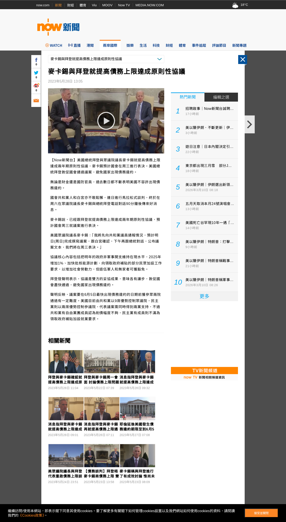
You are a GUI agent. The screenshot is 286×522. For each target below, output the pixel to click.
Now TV (124, 5)
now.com (42, 5)
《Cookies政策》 (31, 515)
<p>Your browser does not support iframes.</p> (204, 334)
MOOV (107, 5)
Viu (94, 5)
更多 (204, 296)
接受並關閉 (261, 513)
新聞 (58, 5)
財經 (70, 5)
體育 (83, 5)
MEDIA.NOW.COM (150, 5)
